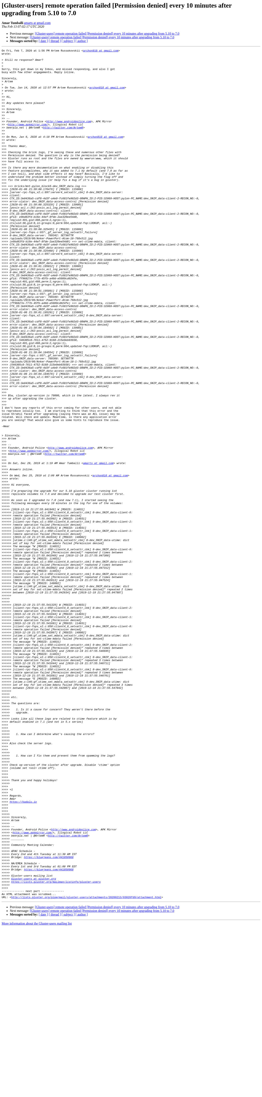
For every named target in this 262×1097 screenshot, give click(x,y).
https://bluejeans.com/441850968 (48, 1019)
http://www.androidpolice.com (68, 136)
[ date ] (43, 41)
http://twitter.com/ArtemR (63, 143)
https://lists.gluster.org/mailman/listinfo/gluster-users (56, 1048)
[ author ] (82, 41)
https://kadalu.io (23, 952)
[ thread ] (55, 41)
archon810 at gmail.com (100, 51)
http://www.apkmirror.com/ (28, 140)
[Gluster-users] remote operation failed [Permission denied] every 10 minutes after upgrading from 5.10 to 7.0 (107, 33)
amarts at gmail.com (37, 23)
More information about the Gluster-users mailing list (37, 1093)
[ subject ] (68, 41)
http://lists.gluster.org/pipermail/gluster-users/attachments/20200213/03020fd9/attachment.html (86, 1067)
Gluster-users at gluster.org (33, 1045)
